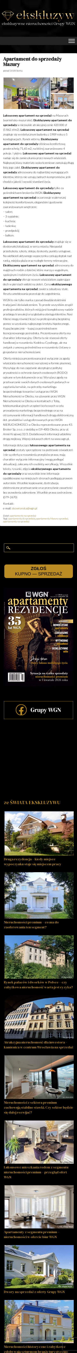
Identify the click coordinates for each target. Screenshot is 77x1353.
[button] (26, 93)
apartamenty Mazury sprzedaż (52, 518)
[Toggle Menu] (71, 41)
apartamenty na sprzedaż (23, 515)
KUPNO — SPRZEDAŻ (38, 571)
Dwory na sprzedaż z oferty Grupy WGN (34, 1291)
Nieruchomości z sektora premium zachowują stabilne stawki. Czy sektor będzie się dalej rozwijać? (38, 1107)
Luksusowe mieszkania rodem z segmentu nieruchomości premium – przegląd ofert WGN (36, 1172)
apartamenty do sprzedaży (21, 518)
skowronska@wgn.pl (24, 508)
